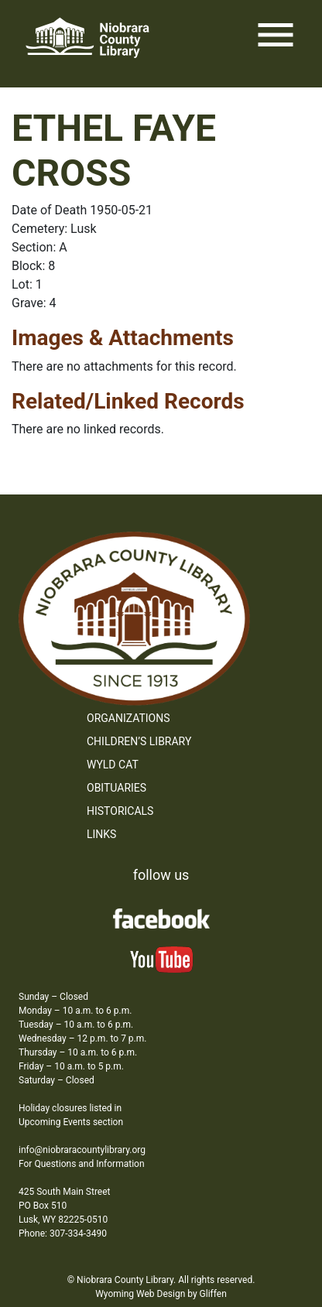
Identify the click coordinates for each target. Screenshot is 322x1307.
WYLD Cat (113, 764)
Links (101, 834)
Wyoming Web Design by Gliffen (161, 1293)
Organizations (128, 718)
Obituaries (116, 788)
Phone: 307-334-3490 (63, 1233)
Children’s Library (139, 741)
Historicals (120, 811)
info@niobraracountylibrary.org (82, 1149)
